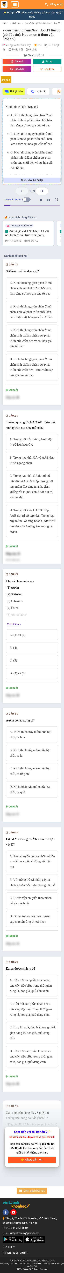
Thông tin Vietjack (16, 1253)
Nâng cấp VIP (32, 1160)
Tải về (47, 61)
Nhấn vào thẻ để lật (32, 180)
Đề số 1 (6, 79)
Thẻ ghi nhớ (14, 91)
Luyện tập (38, 91)
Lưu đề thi (47, 69)
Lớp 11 (6, 23)
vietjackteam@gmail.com (24, 1233)
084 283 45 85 (19, 1227)
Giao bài (17, 69)
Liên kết (9, 1247)
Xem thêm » (14, 624)
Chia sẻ (17, 61)
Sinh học (16, 23)
